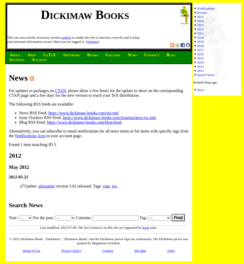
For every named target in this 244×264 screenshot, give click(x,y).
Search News (206, 75)
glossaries (47, 186)
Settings (92, 42)
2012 (200, 71)
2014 (200, 62)
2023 (200, 25)
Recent (201, 13)
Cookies (107, 251)
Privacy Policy (71, 251)
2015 (200, 58)
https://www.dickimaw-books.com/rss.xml (83, 113)
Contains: (107, 218)
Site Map (140, 251)
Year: (20, 218)
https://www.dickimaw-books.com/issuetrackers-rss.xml (109, 117)
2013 (200, 66)
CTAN (60, 90)
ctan (106, 186)
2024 (200, 21)
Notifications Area (30, 136)
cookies (66, 37)
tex (114, 186)
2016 (200, 54)
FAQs (171, 251)
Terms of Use (31, 251)
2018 (200, 46)
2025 (200, 17)
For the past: (54, 218)
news (200, 90)
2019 (200, 42)
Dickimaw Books (85, 15)
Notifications (206, 8)
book (145, 228)
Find (178, 217)
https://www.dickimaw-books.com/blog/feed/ (84, 122)
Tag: (155, 218)
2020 (200, 37)
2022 (200, 29)
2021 (200, 33)
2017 (200, 50)
